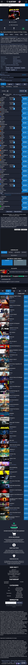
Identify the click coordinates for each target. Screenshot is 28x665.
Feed (26, 34)
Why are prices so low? (14, 572)
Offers (2, 86)
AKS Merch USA (19, 596)
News (21, 34)
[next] (26, 20)
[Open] (2, 1)
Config (16, 34)
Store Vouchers (19, 587)
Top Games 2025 (19, 595)
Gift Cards (19, 591)
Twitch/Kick (6, 581)
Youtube (21, 581)
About (6, 34)
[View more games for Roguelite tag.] (13, 70)
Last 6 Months (17, 252)
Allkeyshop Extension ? (14, 577)
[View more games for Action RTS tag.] (8, 70)
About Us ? (14, 569)
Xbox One (9, 64)
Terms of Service (5, 660)
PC (8, 587)
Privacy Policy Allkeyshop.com (18, 660)
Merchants (6, 583)
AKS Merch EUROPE (19, 597)
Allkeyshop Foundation (19, 662)
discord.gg (15, 58)
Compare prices (8, 194)
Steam (16, 63)
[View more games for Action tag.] (12, 68)
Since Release (4, 252)
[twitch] (17, 663)
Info (2, 34)
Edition (11, 34)
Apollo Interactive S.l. (17, 60)
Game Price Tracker (19, 589)
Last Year (10, 252)
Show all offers (17, 211)
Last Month (24, 252)
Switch (17, 64)
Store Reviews (19, 593)
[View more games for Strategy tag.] (8, 68)
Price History (9, 86)
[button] (26, 1)
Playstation (9, 593)
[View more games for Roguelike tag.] (23, 68)
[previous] (1, 20)
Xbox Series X (13, 64)
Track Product (14, 255)
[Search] (26, 5)
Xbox (14, 63)
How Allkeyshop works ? (14, 571)
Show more (9, 211)
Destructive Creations (17, 61)
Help (23, 663)
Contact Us (5, 662)
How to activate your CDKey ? (14, 574)
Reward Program (19, 590)
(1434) (19, 276)
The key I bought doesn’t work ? (14, 573)
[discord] (19, 663)
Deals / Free (19, 592)
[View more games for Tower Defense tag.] (17, 68)
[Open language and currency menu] (20, 1)
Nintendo (9, 595)
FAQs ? (14, 575)
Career (10, 662)
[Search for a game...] (14, 5)
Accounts (15, 86)
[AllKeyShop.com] (11, 1)
